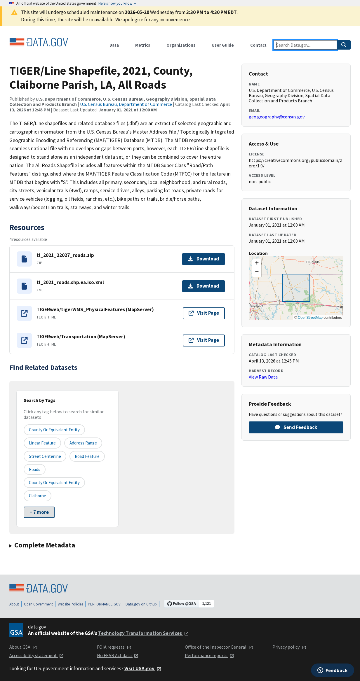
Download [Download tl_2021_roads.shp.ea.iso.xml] (203, 286)
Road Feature (87, 456)
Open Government (38, 604)
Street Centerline (45, 456)
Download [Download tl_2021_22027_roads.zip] (203, 258)
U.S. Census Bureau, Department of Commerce (126, 104)
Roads (34, 469)
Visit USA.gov (142, 668)
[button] (256, 263)
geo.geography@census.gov (277, 117)
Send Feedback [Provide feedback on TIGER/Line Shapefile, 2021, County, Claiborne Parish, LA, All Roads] (296, 427)
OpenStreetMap (310, 318)
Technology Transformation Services (143, 633)
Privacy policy (289, 647)
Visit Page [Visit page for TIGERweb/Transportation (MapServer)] (204, 340)
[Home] (38, 42)
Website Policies (70, 604)
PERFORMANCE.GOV (104, 604)
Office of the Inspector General (219, 647)
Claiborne (37, 495)
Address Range (83, 443)
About (14, 604)
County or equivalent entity (54, 430)
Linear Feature (42, 443)
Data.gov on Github (141, 604)
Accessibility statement (36, 655)
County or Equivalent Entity (54, 482)
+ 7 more (39, 512)
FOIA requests (114, 647)
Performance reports (209, 655)
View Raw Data (263, 377)
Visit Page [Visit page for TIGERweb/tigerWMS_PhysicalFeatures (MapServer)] (204, 313)
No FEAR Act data (117, 655)
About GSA (23, 647)
